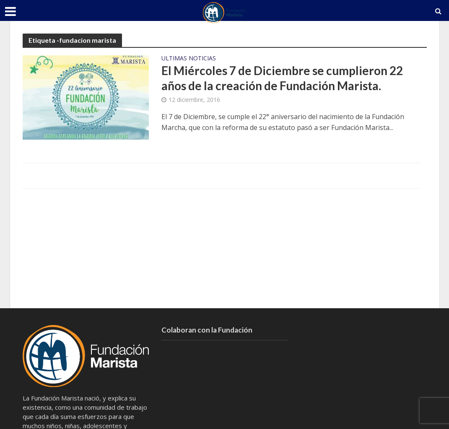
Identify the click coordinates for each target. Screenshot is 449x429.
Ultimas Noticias (188, 58)
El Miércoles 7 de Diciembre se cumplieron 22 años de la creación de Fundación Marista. (282, 78)
